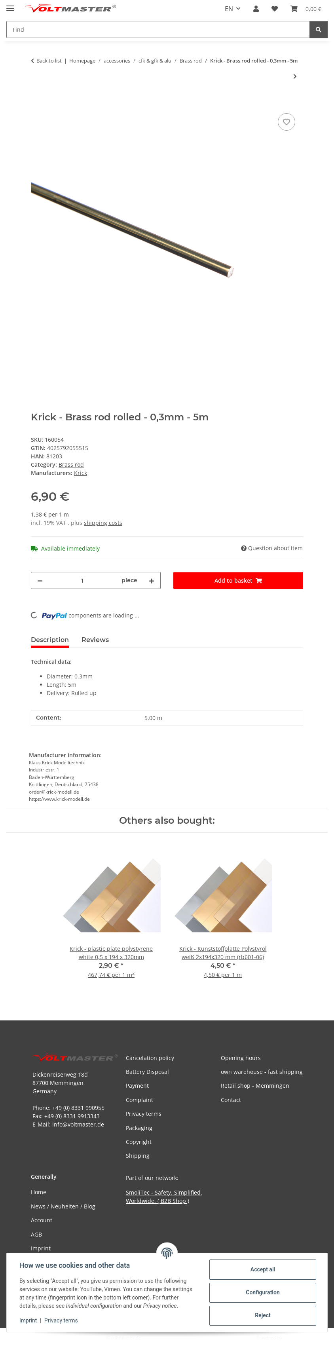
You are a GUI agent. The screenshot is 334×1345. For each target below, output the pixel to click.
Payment (137, 1085)
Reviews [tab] (95, 640)
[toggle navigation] (10, 5)
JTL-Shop (292, 1337)
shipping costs (103, 522)
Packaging (139, 1128)
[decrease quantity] (40, 580)
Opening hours (241, 1058)
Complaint (139, 1100)
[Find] (318, 29)
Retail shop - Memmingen (255, 1085)
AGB (36, 1234)
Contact (231, 1100)
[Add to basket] (37, 102)
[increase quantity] (151, 580)
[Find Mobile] (158, 29)
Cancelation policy (150, 1058)
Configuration (262, 1292)
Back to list (49, 60)
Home (38, 1192)
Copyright (139, 1142)
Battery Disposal (147, 1071)
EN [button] (229, 8)
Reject (263, 1315)
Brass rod (71, 464)
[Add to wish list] (286, 122)
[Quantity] (82, 580)
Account (41, 1220)
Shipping (138, 1155)
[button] (256, 9)
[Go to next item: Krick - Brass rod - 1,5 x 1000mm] (295, 76)
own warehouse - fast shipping (262, 1071)
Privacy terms (61, 1320)
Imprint (28, 1320)
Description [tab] (50, 640)
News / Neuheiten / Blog (63, 1206)
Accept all (262, 1269)
